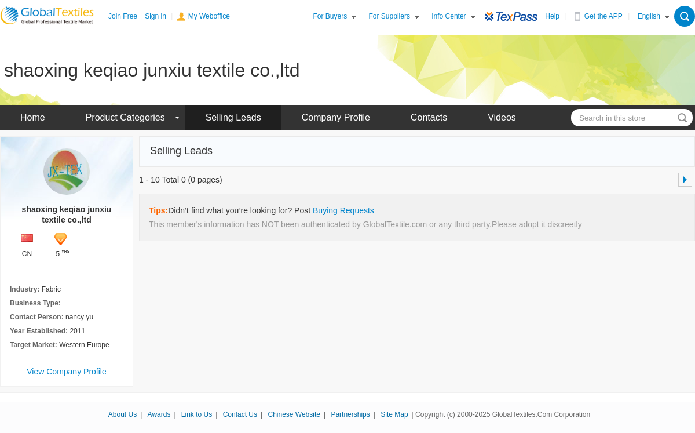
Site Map (394, 414)
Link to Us (196, 414)
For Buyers (330, 16)
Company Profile (336, 117)
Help (552, 16)
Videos (502, 117)
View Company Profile (66, 371)
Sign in (155, 16)
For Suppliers (389, 16)
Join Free (122, 16)
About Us (122, 414)
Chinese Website (294, 414)
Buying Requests (343, 210)
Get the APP (603, 16)
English (649, 16)
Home (32, 117)
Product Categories (125, 117)
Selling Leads (233, 117)
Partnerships (350, 414)
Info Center (448, 16)
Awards (159, 414)
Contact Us (240, 414)
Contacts (429, 117)
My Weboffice (209, 16)
